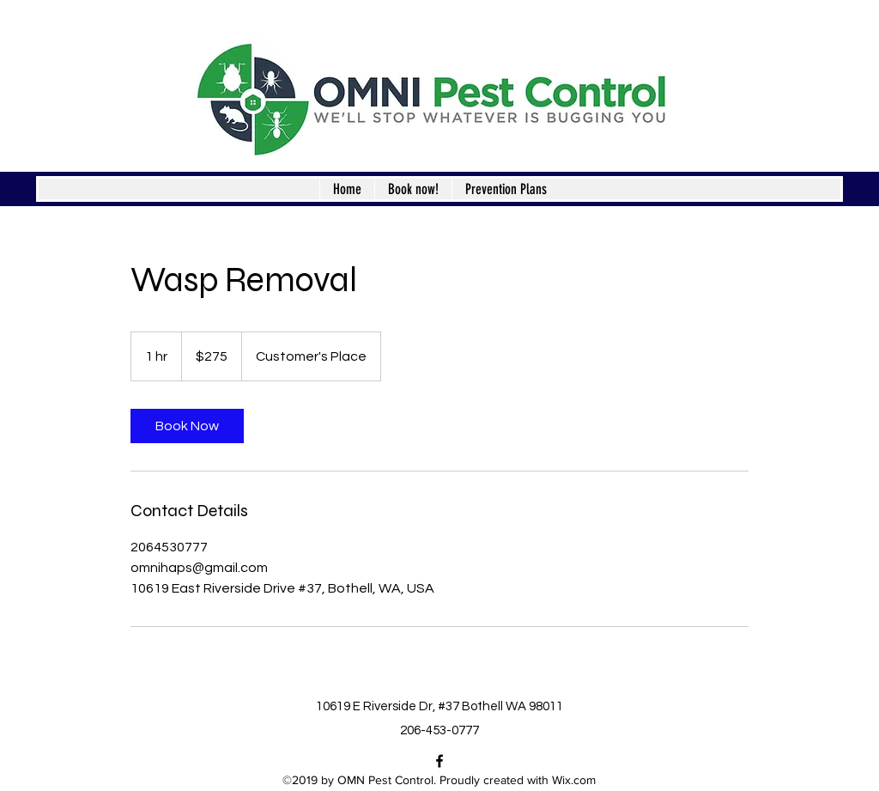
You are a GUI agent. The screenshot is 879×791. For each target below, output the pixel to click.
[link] (187, 426)
